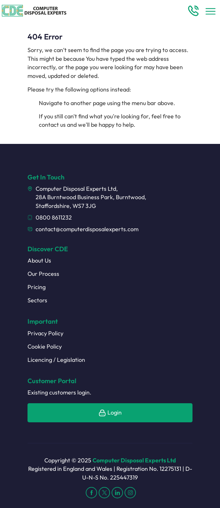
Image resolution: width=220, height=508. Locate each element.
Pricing (37, 287)
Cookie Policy (45, 346)
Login (110, 412)
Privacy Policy (45, 333)
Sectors (37, 300)
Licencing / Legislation (56, 359)
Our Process (43, 273)
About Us (39, 260)
